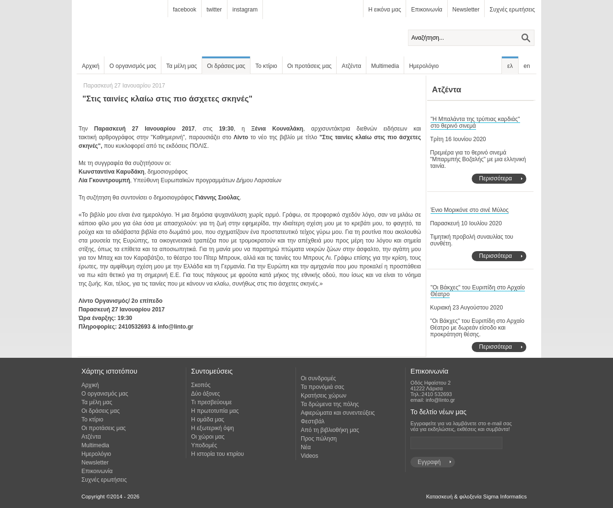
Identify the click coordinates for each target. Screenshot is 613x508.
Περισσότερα (495, 178)
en (526, 66)
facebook (184, 9)
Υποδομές (204, 445)
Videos (309, 456)
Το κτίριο (266, 66)
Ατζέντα (351, 66)
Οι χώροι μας (208, 436)
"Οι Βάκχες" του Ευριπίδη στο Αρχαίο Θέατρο (478, 291)
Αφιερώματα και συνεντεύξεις (338, 412)
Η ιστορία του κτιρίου (217, 454)
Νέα (306, 447)
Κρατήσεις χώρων (323, 395)
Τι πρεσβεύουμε (211, 402)
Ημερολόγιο (424, 66)
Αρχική (90, 66)
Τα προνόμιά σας (322, 387)
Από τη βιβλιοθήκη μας (330, 430)
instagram (245, 9)
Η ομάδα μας (207, 419)
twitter (214, 9)
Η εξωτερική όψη (212, 428)
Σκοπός (201, 385)
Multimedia (385, 66)
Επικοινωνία (426, 9)
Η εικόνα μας (384, 9)
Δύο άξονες (205, 393)
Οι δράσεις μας (226, 66)
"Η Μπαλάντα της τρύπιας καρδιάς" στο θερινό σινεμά (475, 122)
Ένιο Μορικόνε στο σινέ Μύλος (470, 210)
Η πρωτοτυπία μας (215, 411)
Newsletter (466, 9)
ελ (509, 66)
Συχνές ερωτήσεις (512, 9)
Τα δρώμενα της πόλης (330, 404)
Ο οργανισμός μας (132, 66)
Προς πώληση (319, 438)
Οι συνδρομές (318, 378)
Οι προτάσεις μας (309, 66)
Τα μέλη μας (181, 66)
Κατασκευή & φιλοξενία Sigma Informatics (476, 496)
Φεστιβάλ (313, 421)
